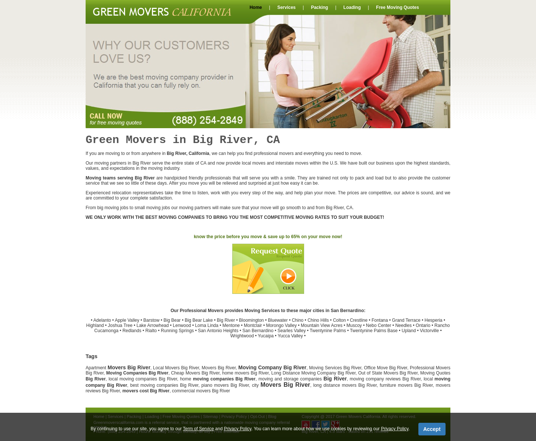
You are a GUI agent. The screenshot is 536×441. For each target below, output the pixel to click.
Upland (409, 330)
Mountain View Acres (321, 325)
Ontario (423, 325)
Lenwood (182, 325)
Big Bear (172, 320)
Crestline (358, 320)
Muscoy (354, 325)
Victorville (429, 330)
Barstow (151, 320)
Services (286, 7)
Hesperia (433, 320)
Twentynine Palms (328, 330)
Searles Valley (292, 330)
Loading (352, 7)
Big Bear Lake (199, 320)
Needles (403, 325)
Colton (339, 320)
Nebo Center (378, 325)
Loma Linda (206, 325)
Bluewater (278, 320)
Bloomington (251, 320)
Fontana (379, 320)
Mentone (231, 325)
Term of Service (198, 428)
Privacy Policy (237, 428)
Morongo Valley (281, 325)
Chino (297, 320)
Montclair (253, 325)
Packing (319, 7)
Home (255, 7)
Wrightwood (242, 335)
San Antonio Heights (218, 330)
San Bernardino (257, 330)
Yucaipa (266, 335)
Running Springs (177, 330)
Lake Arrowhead (153, 325)
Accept (432, 429)
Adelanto (102, 320)
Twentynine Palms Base (374, 330)
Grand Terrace (406, 320)
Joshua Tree (120, 325)
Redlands (131, 330)
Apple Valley (127, 320)
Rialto (151, 330)
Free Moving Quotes (397, 7)
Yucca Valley (290, 335)
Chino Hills (318, 320)
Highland (95, 325)
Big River (226, 320)
